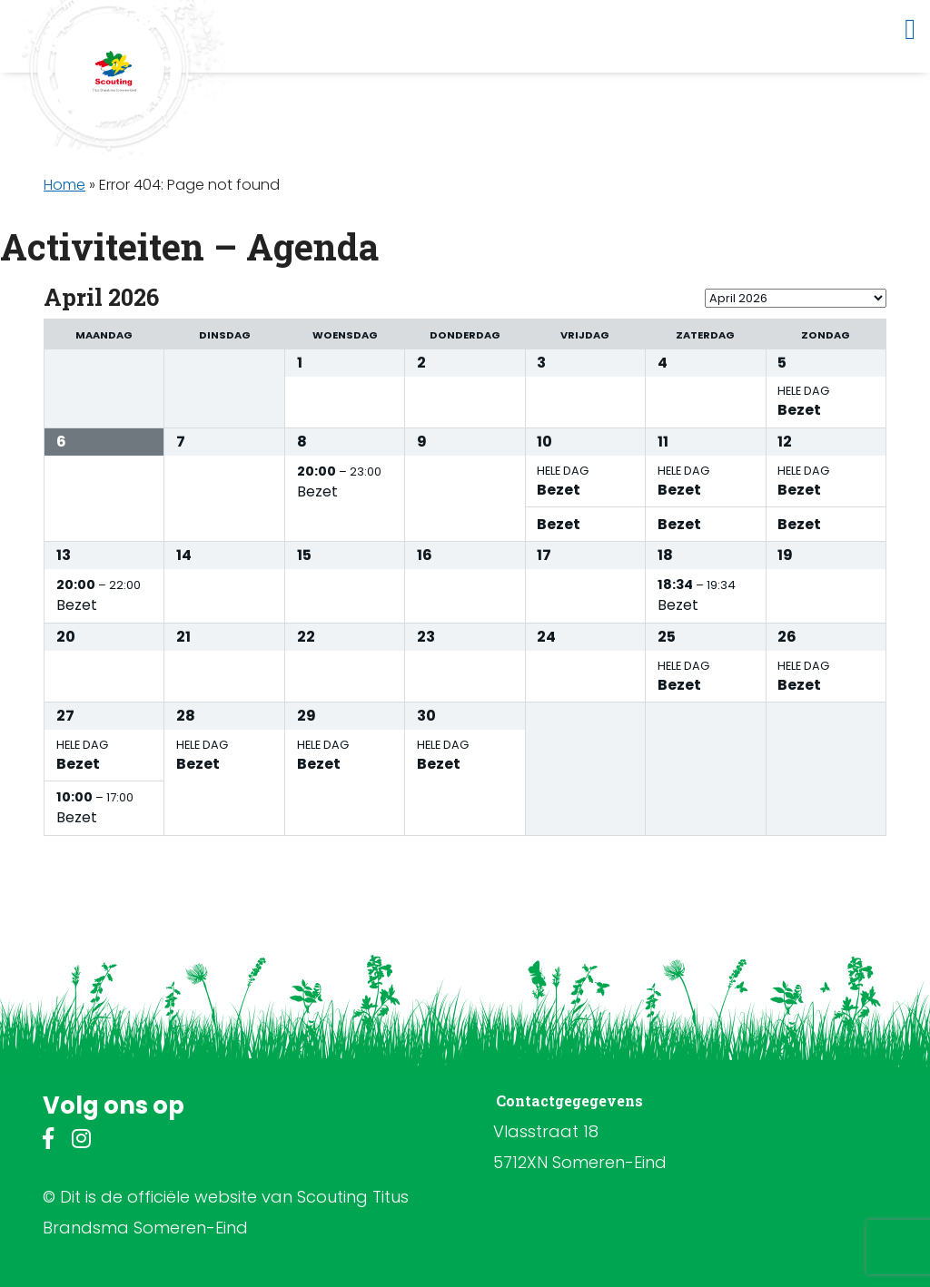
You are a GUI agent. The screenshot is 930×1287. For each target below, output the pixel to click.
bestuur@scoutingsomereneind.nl (613, 1193)
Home (64, 184)
